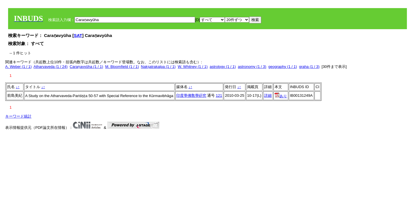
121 (219, 95)
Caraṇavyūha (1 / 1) (86, 66)
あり (281, 96)
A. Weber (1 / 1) (18, 66)
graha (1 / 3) (309, 66)
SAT (78, 35)
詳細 (268, 95)
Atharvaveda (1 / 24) (51, 66)
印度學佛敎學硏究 (191, 95)
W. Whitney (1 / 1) (193, 66)
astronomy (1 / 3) (252, 66)
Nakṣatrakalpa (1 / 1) (158, 66)
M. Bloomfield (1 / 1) (122, 66)
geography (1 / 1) (282, 66)
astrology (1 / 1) (223, 66)
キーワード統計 (18, 116)
